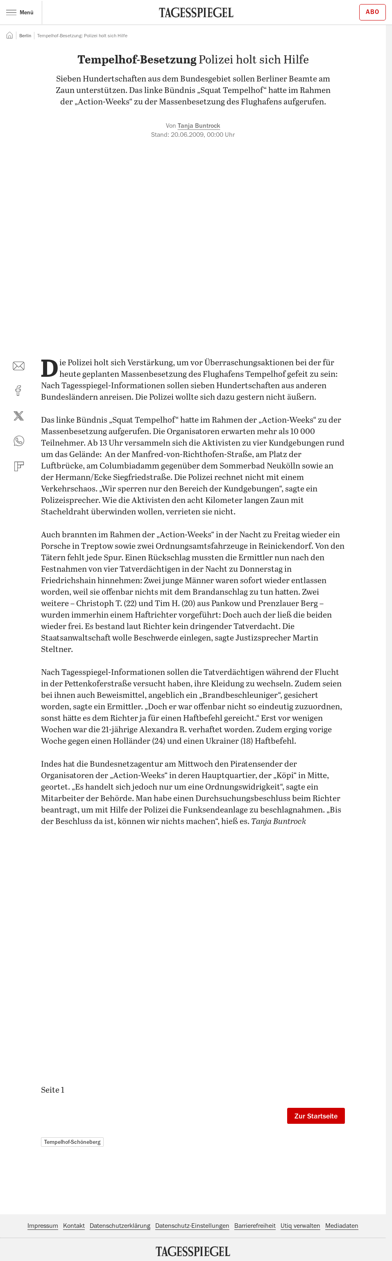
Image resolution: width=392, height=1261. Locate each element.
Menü (20, 12)
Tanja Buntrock (199, 125)
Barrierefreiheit (255, 1226)
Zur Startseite (316, 1116)
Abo (372, 12)
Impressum (42, 1226)
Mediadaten (341, 1226)
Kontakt (74, 1226)
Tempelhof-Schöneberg (72, 1142)
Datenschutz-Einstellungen (192, 1226)
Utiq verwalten (300, 1226)
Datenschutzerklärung (120, 1226)
